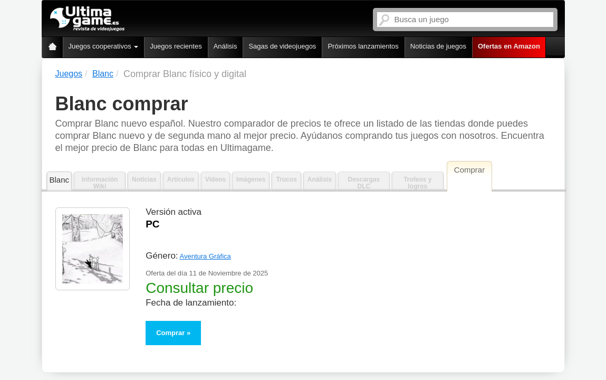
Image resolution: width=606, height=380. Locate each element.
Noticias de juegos (438, 46)
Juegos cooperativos (104, 46)
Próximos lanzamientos (363, 46)
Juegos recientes (175, 46)
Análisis (225, 46)
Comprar (170, 333)
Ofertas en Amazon (509, 46)
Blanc (60, 179)
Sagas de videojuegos (282, 46)
